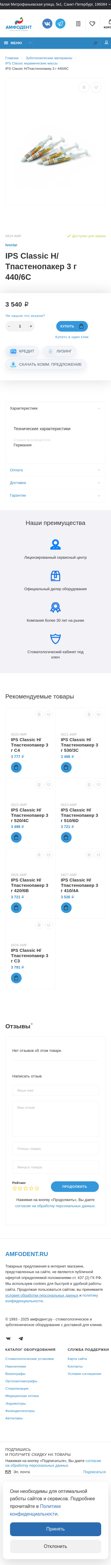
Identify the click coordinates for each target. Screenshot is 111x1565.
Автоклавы (14, 1418)
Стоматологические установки (29, 1359)
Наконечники (15, 1366)
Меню (13, 43)
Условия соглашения (84, 1374)
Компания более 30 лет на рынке (55, 612)
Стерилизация (16, 1388)
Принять (55, 1528)
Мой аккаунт (106, 42)
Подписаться (94, 1472)
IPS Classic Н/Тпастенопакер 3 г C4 (29, 745)
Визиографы (15, 1374)
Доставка (55, 483)
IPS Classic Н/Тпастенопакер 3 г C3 (29, 955)
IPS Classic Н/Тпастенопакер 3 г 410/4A (79, 885)
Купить (71, 326)
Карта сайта (77, 1359)
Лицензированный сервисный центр (55, 549)
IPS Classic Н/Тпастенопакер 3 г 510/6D (79, 815)
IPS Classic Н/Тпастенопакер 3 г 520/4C (29, 815)
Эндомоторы (15, 1403)
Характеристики (55, 408)
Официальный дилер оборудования (55, 581)
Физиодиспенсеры (20, 1411)
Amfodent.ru (26, 1254)
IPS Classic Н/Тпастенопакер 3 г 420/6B (29, 885)
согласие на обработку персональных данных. (55, 1206)
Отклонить (55, 1546)
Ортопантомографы (21, 1381)
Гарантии (55, 495)
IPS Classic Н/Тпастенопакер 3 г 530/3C (79, 745)
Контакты (75, 1366)
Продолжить (74, 1186)
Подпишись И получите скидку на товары (38, 1452)
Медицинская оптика (22, 1396)
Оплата (55, 470)
